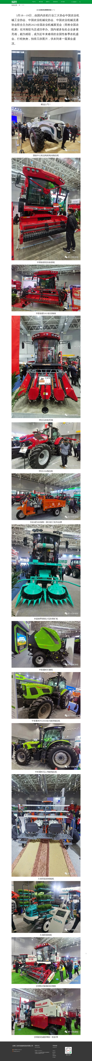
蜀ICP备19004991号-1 (17, 1051)
